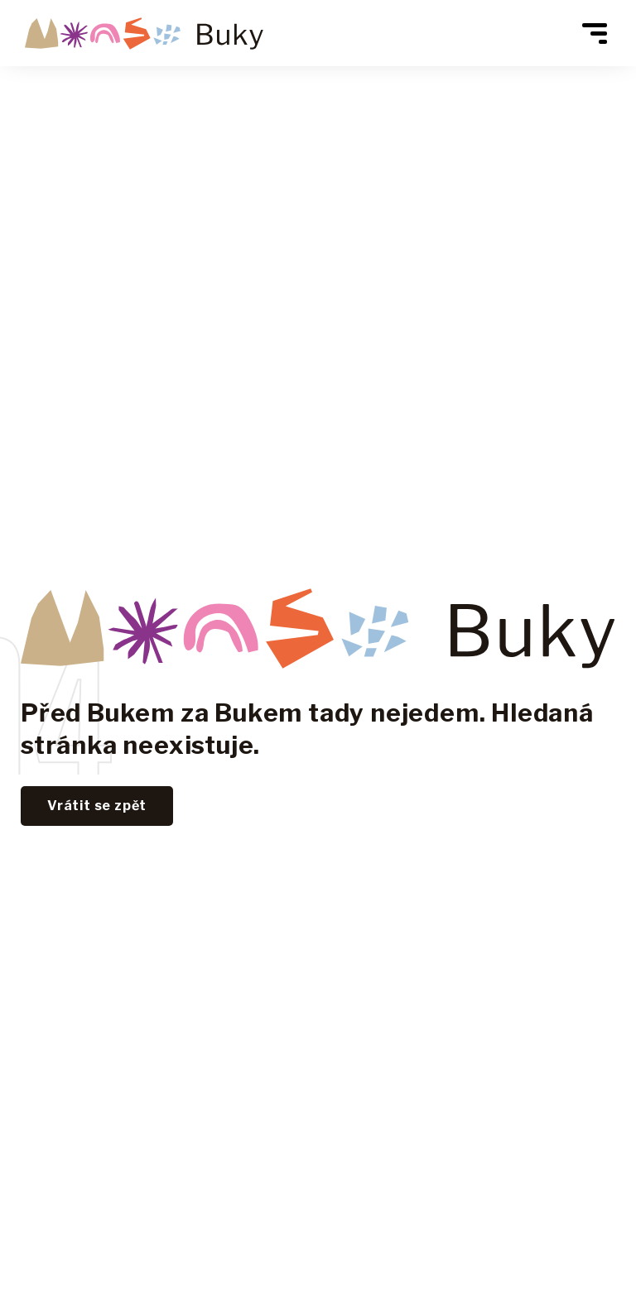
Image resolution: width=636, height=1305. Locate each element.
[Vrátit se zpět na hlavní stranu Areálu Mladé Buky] (144, 33)
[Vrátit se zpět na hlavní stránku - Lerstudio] (97, 806)
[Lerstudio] (318, 627)
